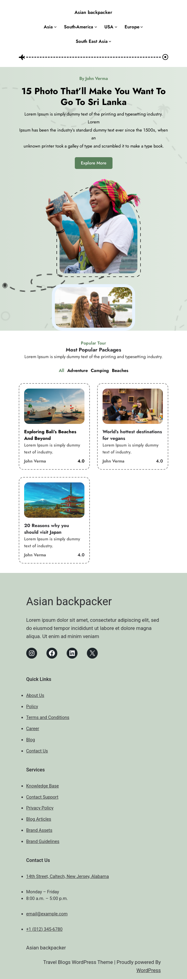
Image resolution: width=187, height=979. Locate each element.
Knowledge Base (42, 786)
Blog (30, 739)
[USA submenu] (116, 26)
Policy (32, 706)
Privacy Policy (39, 808)
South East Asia (92, 41)
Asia (48, 27)
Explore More (93, 163)
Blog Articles (38, 819)
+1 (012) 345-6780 (44, 929)
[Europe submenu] (141, 26)
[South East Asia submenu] (110, 41)
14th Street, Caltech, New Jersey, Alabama (67, 876)
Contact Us (37, 751)
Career (32, 728)
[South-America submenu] (95, 26)
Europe (132, 27)
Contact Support (42, 797)
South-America (78, 27)
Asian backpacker (93, 12)
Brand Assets (39, 830)
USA (108, 27)
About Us (35, 695)
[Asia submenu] (55, 26)
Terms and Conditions (47, 717)
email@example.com (47, 914)
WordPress (148, 970)
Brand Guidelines (42, 841)
